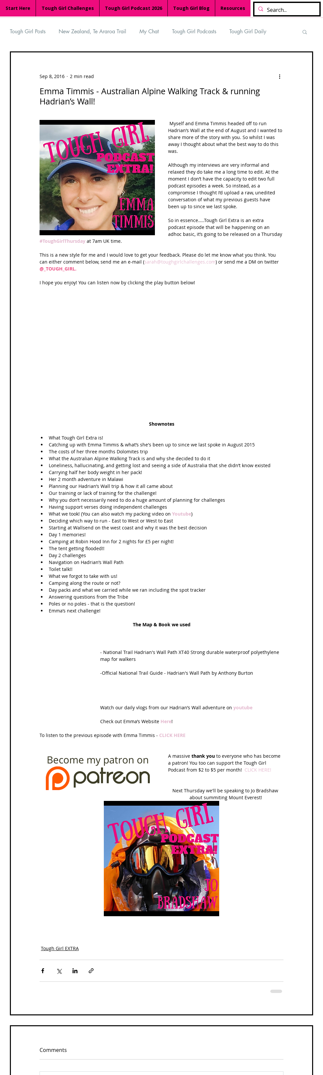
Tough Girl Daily (247, 31)
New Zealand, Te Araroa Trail (92, 31)
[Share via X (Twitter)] (59, 971)
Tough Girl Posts (27, 31)
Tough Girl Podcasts (194, 31)
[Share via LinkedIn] (75, 971)
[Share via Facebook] (43, 971)
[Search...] (286, 10)
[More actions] (279, 76)
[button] (305, 31)
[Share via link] (91, 971)
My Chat (149, 31)
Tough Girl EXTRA (60, 948)
